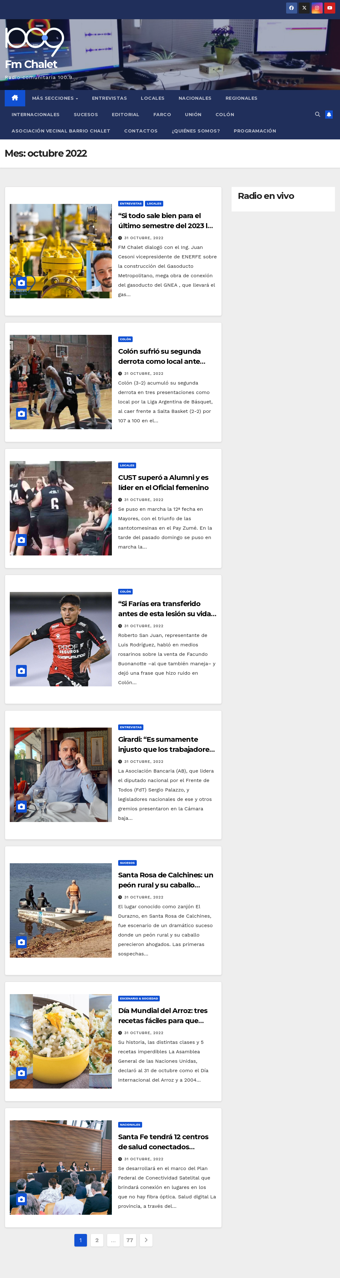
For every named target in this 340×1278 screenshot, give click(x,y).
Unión (193, 114)
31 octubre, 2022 (144, 238)
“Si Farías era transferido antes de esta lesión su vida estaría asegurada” (164, 614)
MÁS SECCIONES (53, 98)
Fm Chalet (31, 64)
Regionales (242, 98)
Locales (153, 98)
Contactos (141, 131)
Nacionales (195, 98)
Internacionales (36, 114)
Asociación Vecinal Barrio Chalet (61, 131)
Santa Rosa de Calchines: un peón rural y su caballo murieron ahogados (165, 885)
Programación (255, 131)
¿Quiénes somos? (196, 131)
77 (129, 1240)
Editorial (126, 114)
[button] (317, 114)
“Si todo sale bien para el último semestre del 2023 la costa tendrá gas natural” (164, 225)
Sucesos (86, 114)
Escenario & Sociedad (139, 998)
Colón (225, 114)
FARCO (162, 114)
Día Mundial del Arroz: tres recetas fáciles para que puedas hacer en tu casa (162, 1020)
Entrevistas (109, 98)
